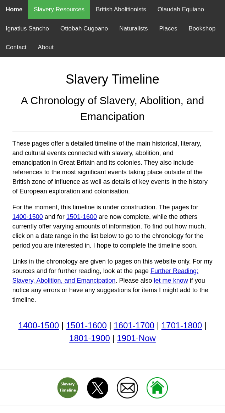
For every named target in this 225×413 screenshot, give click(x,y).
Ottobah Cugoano (84, 28)
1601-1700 (134, 325)
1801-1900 (89, 338)
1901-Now (136, 338)
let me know (171, 280)
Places (168, 28)
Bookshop (201, 28)
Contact (16, 47)
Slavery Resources (59, 9)
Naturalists (133, 28)
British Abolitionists (121, 9)
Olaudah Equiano (181, 9)
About (46, 47)
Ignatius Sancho (27, 28)
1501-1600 (81, 216)
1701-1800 (181, 325)
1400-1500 (27, 216)
